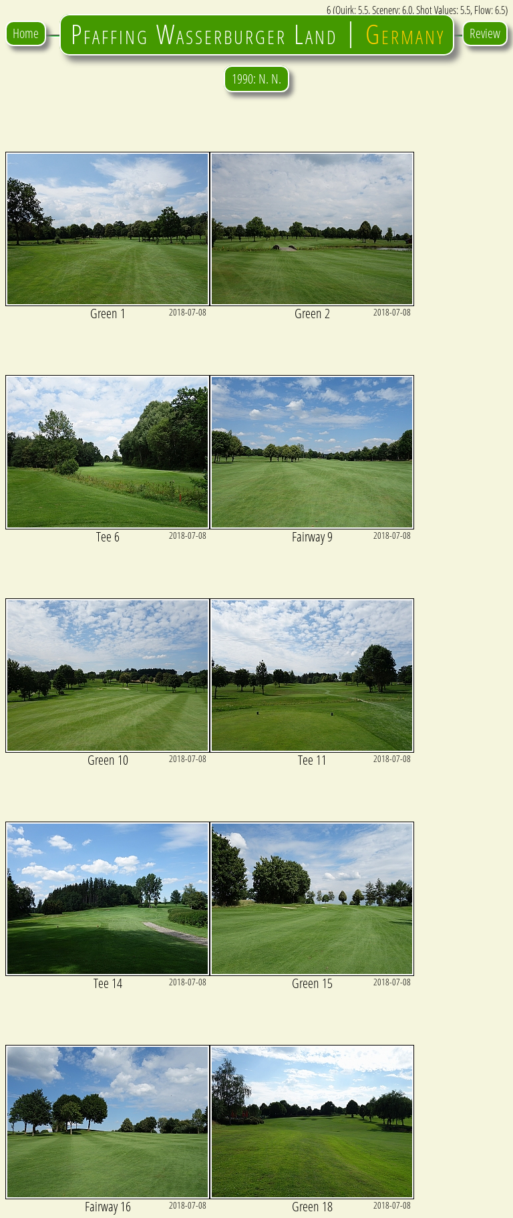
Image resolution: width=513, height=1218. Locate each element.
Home (26, 33)
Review (485, 33)
